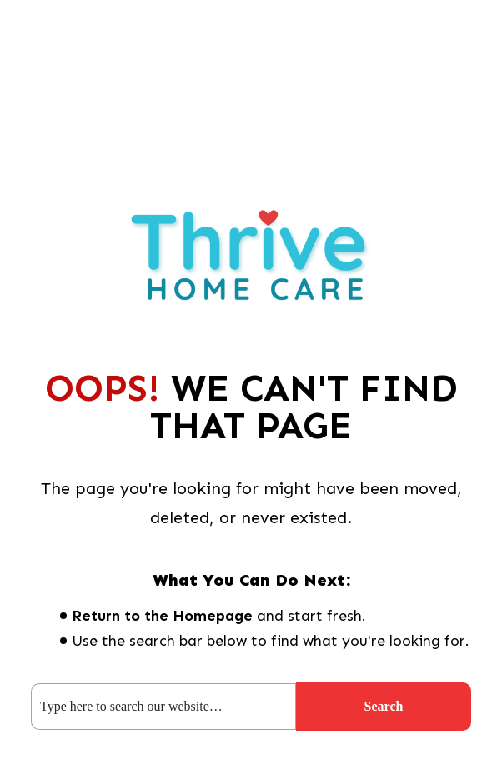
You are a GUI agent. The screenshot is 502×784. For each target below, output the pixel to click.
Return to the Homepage (162, 616)
